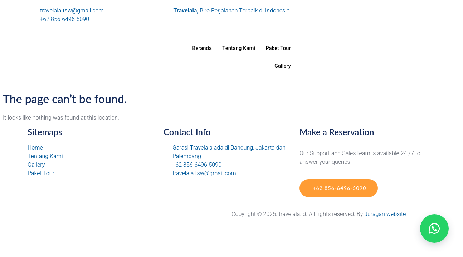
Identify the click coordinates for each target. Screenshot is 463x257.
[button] (434, 228)
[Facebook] (367, 28)
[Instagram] (367, 10)
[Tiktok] (367, 19)
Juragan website (385, 214)
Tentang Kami (237, 48)
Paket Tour (278, 48)
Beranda (200, 48)
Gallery (282, 66)
